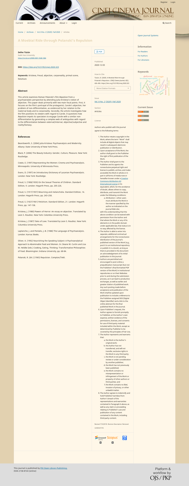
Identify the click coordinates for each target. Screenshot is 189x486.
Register (164, 2)
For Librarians (143, 60)
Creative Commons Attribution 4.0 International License (114, 181)
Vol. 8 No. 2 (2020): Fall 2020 (48, 32)
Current (19, 23)
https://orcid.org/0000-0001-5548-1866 (32, 58)
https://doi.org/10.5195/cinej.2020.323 (41, 67)
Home (20, 32)
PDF (100, 51)
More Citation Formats (106, 88)
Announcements (47, 23)
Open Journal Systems (148, 35)
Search (167, 23)
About (63, 23)
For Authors (143, 55)
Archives (31, 23)
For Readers (143, 51)
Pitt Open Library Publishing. (53, 468)
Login (74, 23)
